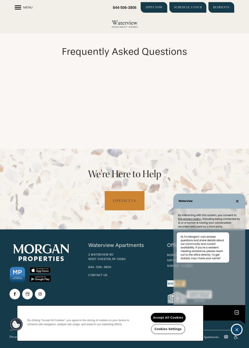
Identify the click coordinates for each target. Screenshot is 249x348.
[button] (154, 7)
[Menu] (24, 7)
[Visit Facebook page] (15, 294)
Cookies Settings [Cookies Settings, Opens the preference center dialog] (168, 329)
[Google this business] (27, 294)
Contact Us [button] (124, 201)
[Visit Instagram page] (40, 294)
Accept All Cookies (168, 317)
